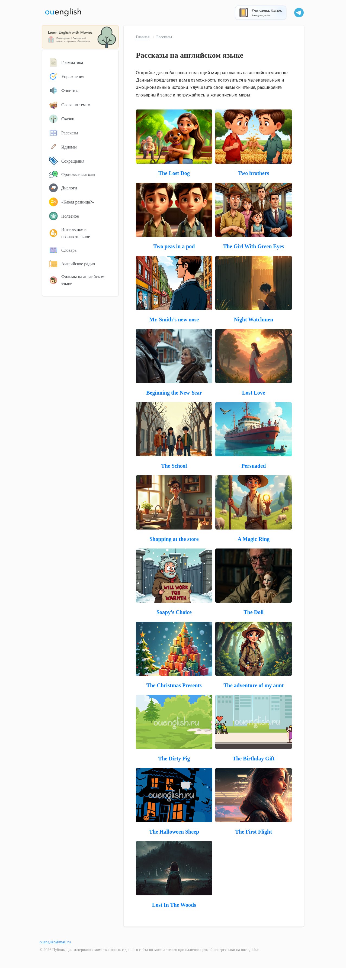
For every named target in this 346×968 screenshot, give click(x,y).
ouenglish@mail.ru (55, 942)
